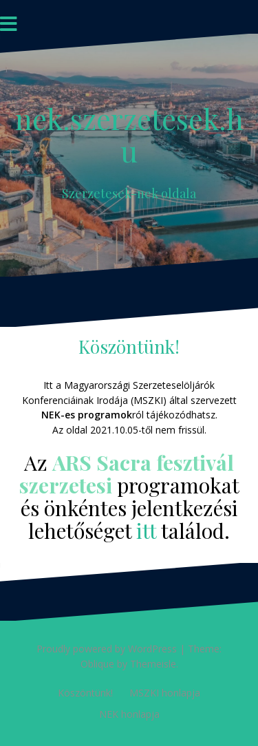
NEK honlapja (129, 714)
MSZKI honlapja (164, 692)
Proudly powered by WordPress (106, 648)
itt (146, 530)
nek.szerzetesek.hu (129, 134)
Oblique (97, 663)
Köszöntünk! (85, 692)
